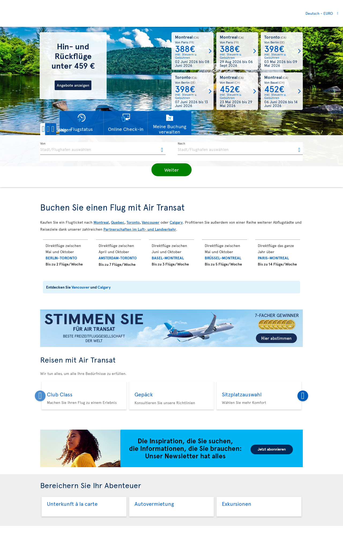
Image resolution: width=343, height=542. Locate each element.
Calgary (176, 222)
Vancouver (150, 222)
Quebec (117, 222)
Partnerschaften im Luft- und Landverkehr (139, 229)
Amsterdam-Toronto (118, 258)
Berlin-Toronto (61, 257)
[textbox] (103, 148)
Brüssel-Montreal (223, 257)
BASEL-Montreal (168, 257)
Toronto (133, 222)
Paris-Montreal (273, 257)
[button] (58, 129)
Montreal (101, 222)
